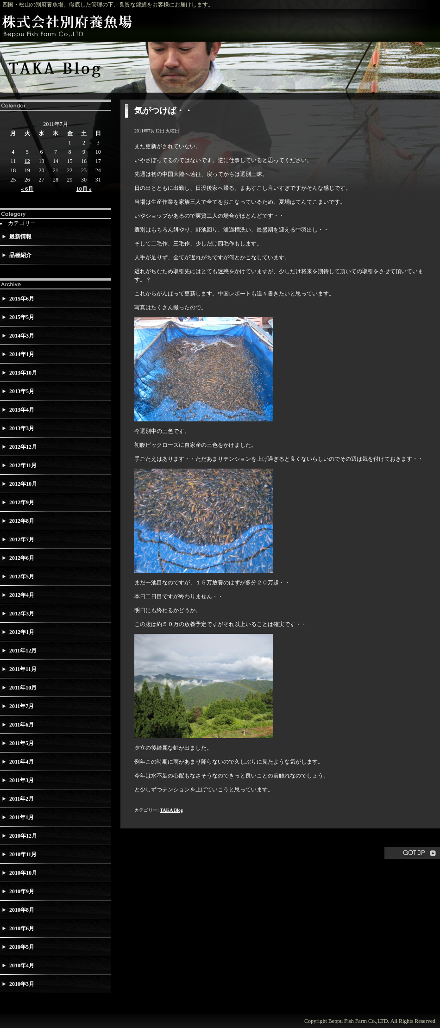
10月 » (84, 189)
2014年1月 (21, 354)
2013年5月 (21, 391)
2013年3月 (21, 428)
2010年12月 (23, 836)
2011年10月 (23, 687)
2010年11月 (23, 854)
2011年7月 (21, 706)
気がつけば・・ (163, 110)
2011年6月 (21, 724)
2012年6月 (21, 558)
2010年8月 (21, 910)
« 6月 (27, 189)
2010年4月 (21, 965)
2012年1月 (21, 632)
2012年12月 (23, 447)
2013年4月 (21, 410)
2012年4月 (21, 595)
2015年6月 (21, 298)
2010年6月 (21, 928)
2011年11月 (23, 669)
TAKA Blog (171, 810)
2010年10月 (23, 873)
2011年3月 (21, 780)
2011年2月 (21, 799)
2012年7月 (21, 539)
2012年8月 (21, 521)
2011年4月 (21, 761)
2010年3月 (21, 984)
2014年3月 (21, 335)
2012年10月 (23, 484)
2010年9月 (21, 891)
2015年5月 (21, 317)
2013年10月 (23, 373)
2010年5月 (21, 947)
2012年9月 (21, 502)
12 (27, 161)
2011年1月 (21, 817)
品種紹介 (20, 255)
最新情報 (20, 236)
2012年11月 (23, 465)
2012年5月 (21, 576)
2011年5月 (21, 743)
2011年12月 (23, 650)
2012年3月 (21, 613)
